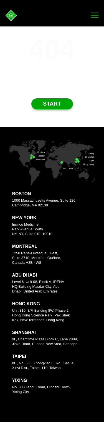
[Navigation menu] (94, 15)
